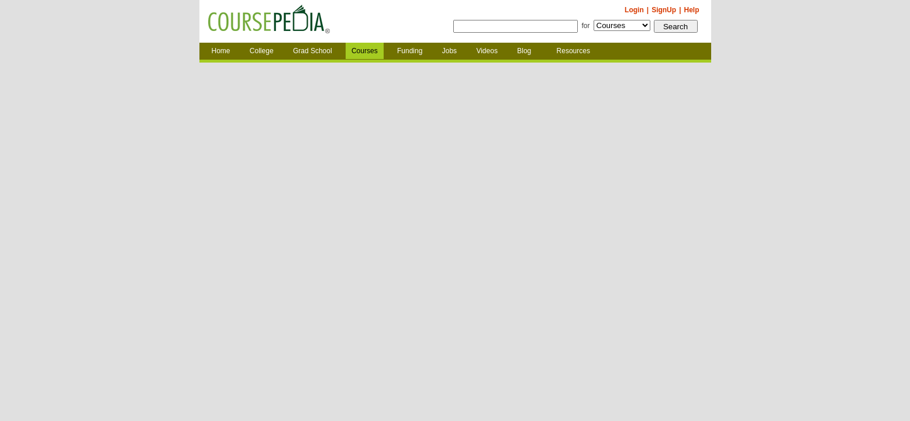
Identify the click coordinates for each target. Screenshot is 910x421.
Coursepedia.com (269, 22)
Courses (364, 51)
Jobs (449, 51)
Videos (486, 51)
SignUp (664, 10)
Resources (573, 51)
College (262, 51)
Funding (409, 51)
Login (634, 10)
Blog (524, 51)
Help (691, 10)
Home (221, 51)
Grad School (312, 51)
